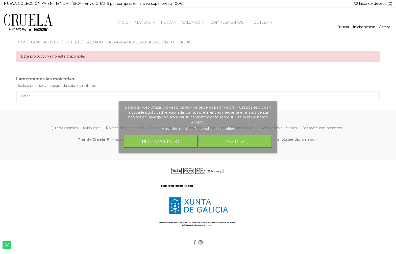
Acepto (235, 141)
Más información (176, 128)
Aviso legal (92, 129)
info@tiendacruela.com (297, 141)
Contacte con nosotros (322, 129)
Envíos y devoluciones (277, 129)
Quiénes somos (64, 129)
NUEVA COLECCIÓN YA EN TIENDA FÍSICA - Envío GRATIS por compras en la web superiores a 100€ (93, 3)
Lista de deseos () (373, 3)
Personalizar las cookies (214, 128)
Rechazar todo (160, 141)
